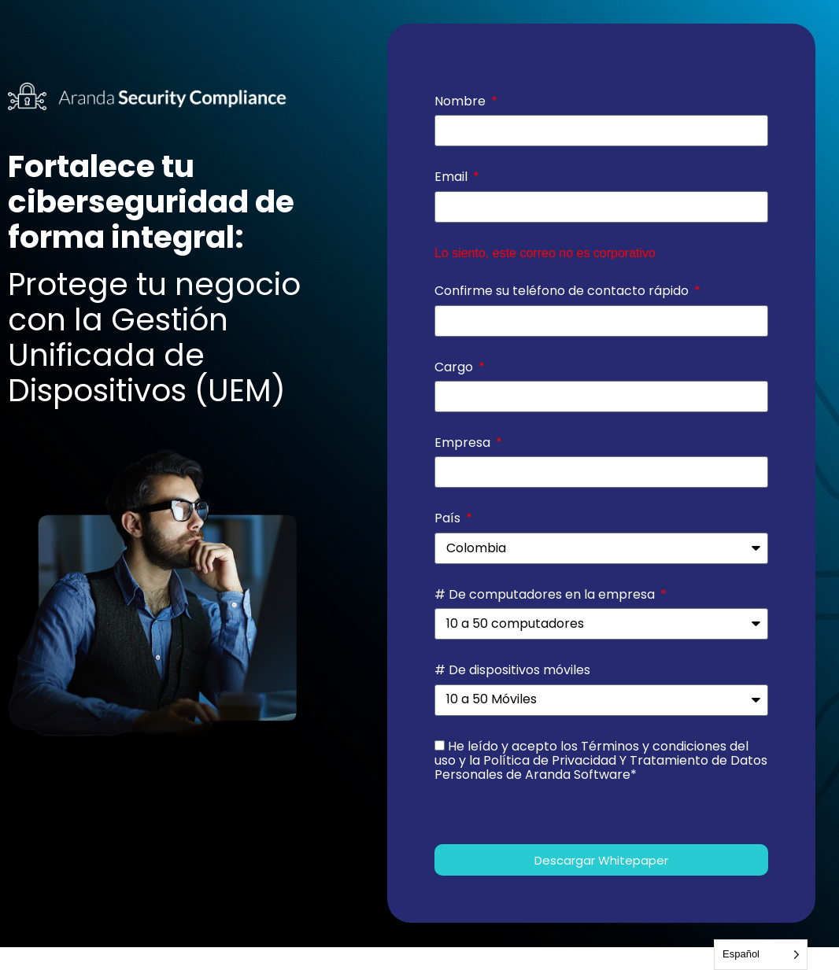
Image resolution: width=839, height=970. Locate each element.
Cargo (455, 367)
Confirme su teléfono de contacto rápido (563, 291)
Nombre (461, 101)
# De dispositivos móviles (512, 670)
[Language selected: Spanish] (761, 954)
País (449, 518)
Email (452, 177)
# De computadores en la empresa (546, 595)
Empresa (463, 443)
